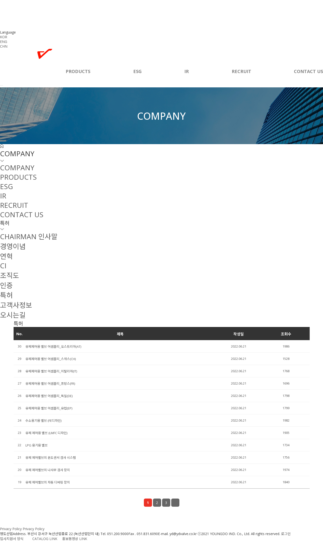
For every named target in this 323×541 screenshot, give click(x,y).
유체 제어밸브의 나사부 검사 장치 (47, 470)
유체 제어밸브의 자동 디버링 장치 (47, 482)
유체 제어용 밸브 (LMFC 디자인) (46, 433)
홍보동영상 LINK (74, 538)
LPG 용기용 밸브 (36, 445)
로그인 (286, 533)
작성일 (238, 333)
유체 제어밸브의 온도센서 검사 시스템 (50, 457)
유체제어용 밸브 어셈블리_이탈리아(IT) (51, 371)
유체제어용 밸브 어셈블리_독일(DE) (49, 396)
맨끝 (175, 503)
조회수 (286, 333)
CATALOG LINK (44, 538)
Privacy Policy (11, 528)
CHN (3, 46)
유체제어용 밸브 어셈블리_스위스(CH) (50, 359)
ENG (3, 41)
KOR (3, 37)
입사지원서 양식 (14, 538)
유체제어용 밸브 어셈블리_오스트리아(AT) (53, 346)
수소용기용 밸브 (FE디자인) (43, 420)
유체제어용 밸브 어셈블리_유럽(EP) (48, 408)
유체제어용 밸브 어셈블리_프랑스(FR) (50, 383)
